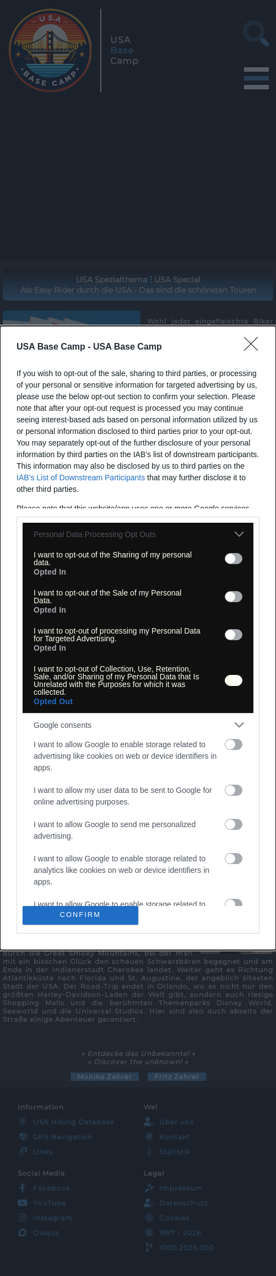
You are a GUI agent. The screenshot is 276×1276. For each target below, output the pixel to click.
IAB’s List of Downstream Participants (81, 477)
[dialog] (138, 638)
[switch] (233, 558)
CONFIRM (80, 915)
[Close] (254, 347)
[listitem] (138, 534)
